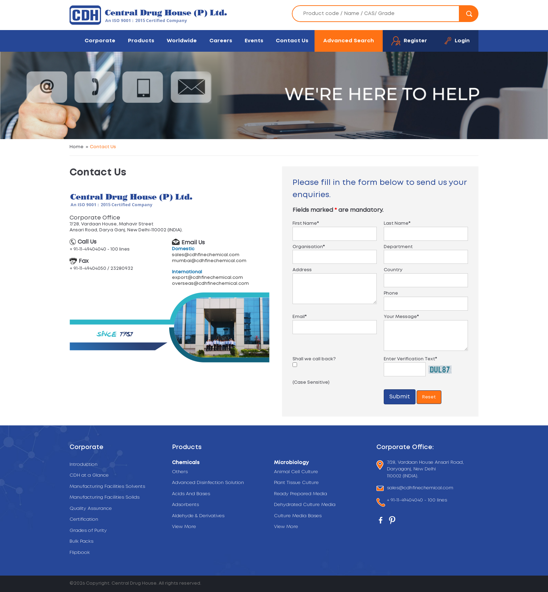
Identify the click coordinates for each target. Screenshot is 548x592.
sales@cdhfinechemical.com (205, 255)
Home (77, 147)
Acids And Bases (191, 494)
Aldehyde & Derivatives (198, 516)
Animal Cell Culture (296, 472)
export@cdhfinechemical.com (207, 277)
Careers (220, 40)
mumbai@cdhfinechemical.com (209, 261)
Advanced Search (348, 40)
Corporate (100, 40)
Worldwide (182, 40)
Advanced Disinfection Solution (208, 483)
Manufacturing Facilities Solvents (107, 486)
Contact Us (292, 40)
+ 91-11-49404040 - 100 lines (417, 501)
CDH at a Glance (89, 475)
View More (184, 527)
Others (180, 472)
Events (254, 40)
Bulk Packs (81, 541)
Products (141, 40)
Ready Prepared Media (300, 494)
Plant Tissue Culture (296, 483)
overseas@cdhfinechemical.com (210, 283)
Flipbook (80, 552)
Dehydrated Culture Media (305, 505)
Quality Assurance (91, 508)
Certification (84, 519)
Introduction (84, 464)
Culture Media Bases (298, 516)
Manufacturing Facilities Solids (104, 497)
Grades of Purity (88, 530)
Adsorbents (185, 505)
